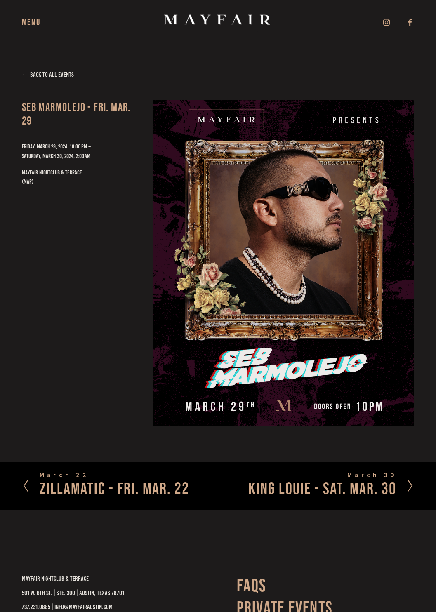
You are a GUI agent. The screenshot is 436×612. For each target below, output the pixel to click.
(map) (27, 181)
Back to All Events (52, 74)
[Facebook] (410, 22)
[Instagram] (386, 22)
